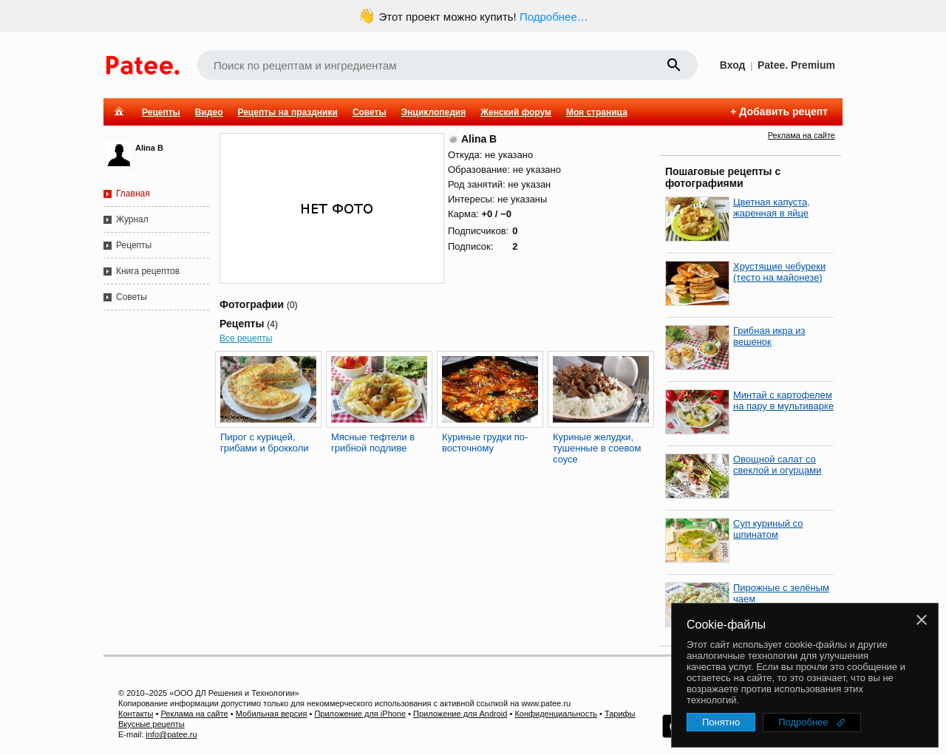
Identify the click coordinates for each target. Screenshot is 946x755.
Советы (370, 112)
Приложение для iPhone (360, 713)
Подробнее (803, 722)
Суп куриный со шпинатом (768, 529)
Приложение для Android (460, 713)
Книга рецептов (148, 271)
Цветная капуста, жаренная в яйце (771, 208)
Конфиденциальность (555, 713)
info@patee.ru (171, 734)
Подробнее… (554, 16)
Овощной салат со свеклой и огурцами (777, 465)
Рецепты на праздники (287, 112)
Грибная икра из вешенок (769, 336)
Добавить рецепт (783, 111)
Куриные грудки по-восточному (485, 442)
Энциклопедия (433, 112)
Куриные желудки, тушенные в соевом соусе (597, 448)
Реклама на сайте (801, 135)
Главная (133, 193)
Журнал (132, 219)
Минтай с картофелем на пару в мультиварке (783, 400)
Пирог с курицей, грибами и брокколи (264, 442)
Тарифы (620, 713)
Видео (209, 112)
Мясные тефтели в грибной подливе (373, 442)
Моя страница (596, 112)
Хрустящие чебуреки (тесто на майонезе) (779, 272)
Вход (733, 65)
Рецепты (161, 112)
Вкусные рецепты (151, 724)
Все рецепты (246, 338)
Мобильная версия (271, 713)
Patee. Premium (796, 65)
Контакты (136, 713)
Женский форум (515, 112)
